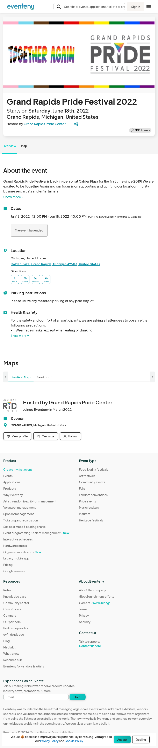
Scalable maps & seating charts (24, 526)
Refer (7, 590)
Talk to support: (96, 644)
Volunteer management (19, 507)
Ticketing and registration (20, 520)
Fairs (82, 488)
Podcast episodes (15, 628)
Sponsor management (18, 514)
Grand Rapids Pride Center (45, 124)
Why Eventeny (13, 495)
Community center (16, 603)
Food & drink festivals (93, 469)
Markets (84, 514)
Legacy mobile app (16, 558)
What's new (11, 653)
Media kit (9, 647)
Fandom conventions (93, 495)
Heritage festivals (91, 520)
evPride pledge (13, 634)
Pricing (8, 564)
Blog (6, 641)
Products (9, 488)
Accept (122, 739)
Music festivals (89, 507)
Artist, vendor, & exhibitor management (30, 501)
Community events (92, 482)
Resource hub (12, 660)
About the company (92, 590)
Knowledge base (14, 596)
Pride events (87, 501)
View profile (17, 436)
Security (85, 622)
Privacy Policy (49, 741)
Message (45, 436)
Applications (11, 482)
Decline (141, 739)
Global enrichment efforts (96, 596)
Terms (83, 609)
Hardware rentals (15, 545)
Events (8, 476)
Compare (9, 615)
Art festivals (87, 476)
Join (77, 697)
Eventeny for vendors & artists (23, 666)
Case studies (12, 609)
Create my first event (17, 469)
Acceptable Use (62, 732)
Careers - (94, 603)
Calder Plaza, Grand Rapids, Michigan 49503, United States (55, 264)
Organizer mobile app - (22, 552)
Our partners (12, 622)
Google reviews (14, 571)
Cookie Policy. (74, 741)
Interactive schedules (18, 539)
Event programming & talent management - (36, 533)
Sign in (135, 6)
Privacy (84, 615)
